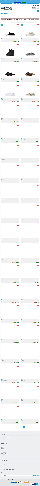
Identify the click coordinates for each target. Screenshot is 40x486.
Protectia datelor (3, 452)
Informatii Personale (4, 464)
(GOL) (33, 7)
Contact (2, 439)
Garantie (2, 449)
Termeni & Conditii (4, 453)
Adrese (2, 465)
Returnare (2, 448)
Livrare (2, 447)
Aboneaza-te (36, 475)
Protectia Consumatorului (5, 454)
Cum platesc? (3, 446)
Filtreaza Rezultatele (4, 13)
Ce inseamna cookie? (17, 2)
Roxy (2, 15)
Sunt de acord (24, 2)
